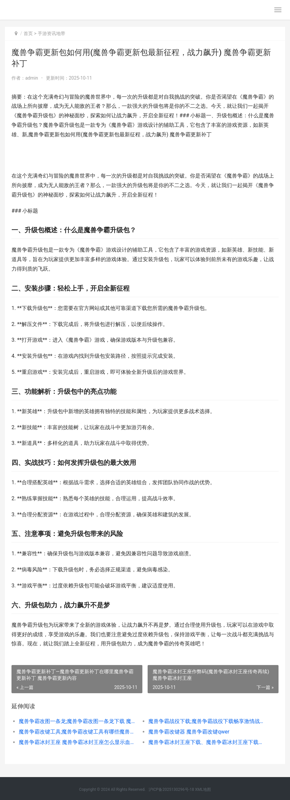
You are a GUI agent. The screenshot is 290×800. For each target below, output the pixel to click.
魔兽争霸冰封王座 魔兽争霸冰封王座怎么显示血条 (77, 742)
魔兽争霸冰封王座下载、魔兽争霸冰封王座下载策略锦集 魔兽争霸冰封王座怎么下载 (206, 742)
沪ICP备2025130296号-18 (171, 789)
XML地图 (203, 789)
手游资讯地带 (51, 33)
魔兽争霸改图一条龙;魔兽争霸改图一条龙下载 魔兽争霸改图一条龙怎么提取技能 (77, 721)
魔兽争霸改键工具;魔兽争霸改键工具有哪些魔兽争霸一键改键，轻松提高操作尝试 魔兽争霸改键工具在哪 (77, 732)
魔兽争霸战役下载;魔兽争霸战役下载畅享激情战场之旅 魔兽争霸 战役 (206, 721)
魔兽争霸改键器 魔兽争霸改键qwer (188, 732)
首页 (28, 33)
